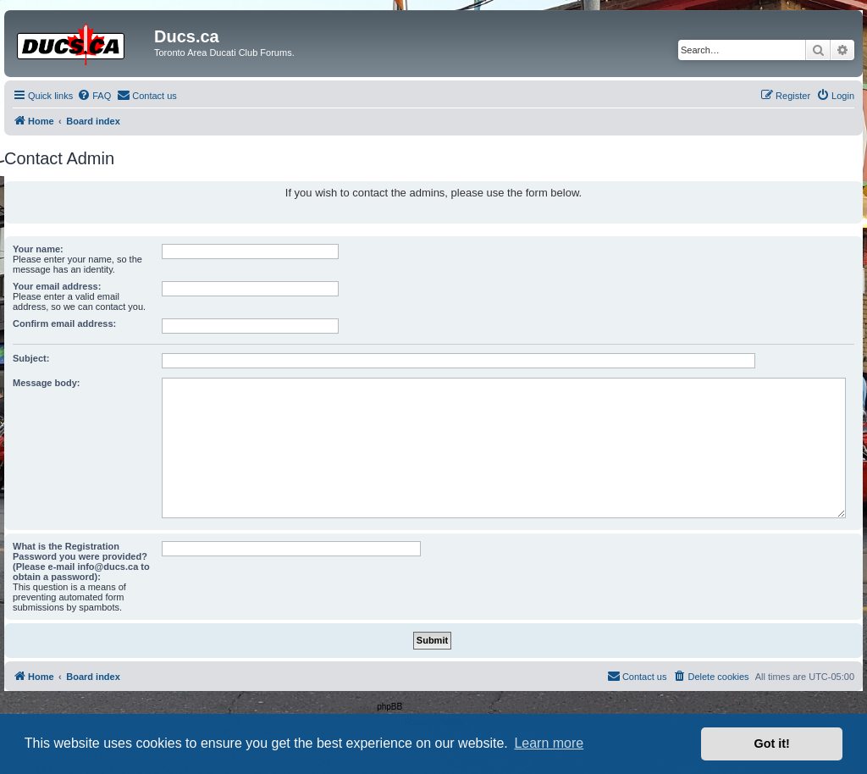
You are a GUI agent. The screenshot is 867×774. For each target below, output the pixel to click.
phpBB (389, 706)
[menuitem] (94, 96)
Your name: (38, 249)
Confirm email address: (64, 323)
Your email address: (57, 286)
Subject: (31, 358)
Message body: (46, 383)
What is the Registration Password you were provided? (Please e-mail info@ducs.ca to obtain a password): (81, 561)
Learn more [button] (548, 743)
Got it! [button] (772, 743)
